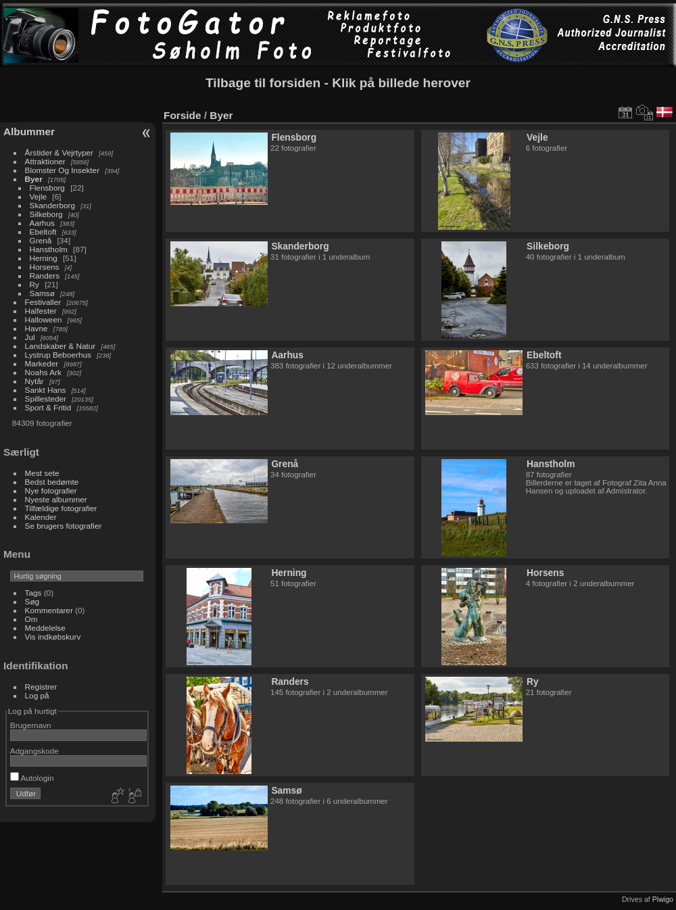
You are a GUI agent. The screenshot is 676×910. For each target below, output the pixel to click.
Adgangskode (34, 750)
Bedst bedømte (52, 481)
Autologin (32, 777)
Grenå (41, 240)
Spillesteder (45, 398)
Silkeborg (46, 214)
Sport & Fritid (48, 407)
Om (31, 619)
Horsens (44, 266)
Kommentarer (49, 610)
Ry (34, 284)
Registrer (41, 686)
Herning (43, 258)
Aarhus (42, 222)
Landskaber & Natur (60, 345)
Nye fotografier (51, 490)
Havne (36, 328)
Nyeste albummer (56, 499)
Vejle (38, 196)
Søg (32, 601)
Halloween (43, 319)
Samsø (42, 293)
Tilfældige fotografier (61, 508)
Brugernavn (30, 725)
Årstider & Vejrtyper (59, 152)
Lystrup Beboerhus (58, 354)
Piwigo (662, 899)
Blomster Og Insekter (62, 170)
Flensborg (47, 187)
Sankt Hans (45, 389)
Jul (30, 337)
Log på (37, 695)
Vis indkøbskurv (53, 636)
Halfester (41, 310)
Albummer (29, 131)
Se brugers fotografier (63, 525)
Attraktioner (45, 161)
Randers (44, 275)
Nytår (34, 381)
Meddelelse (45, 627)
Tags (33, 592)
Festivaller (43, 301)
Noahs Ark (43, 372)
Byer (34, 178)
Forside (182, 115)
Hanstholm (49, 249)
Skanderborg (52, 205)
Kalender (41, 516)
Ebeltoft (43, 231)
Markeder (42, 363)
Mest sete (42, 473)
